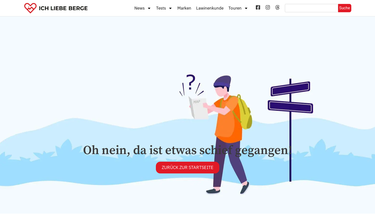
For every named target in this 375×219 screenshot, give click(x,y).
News (142, 8)
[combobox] (311, 8)
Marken (184, 8)
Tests (164, 8)
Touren (238, 8)
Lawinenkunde (210, 8)
